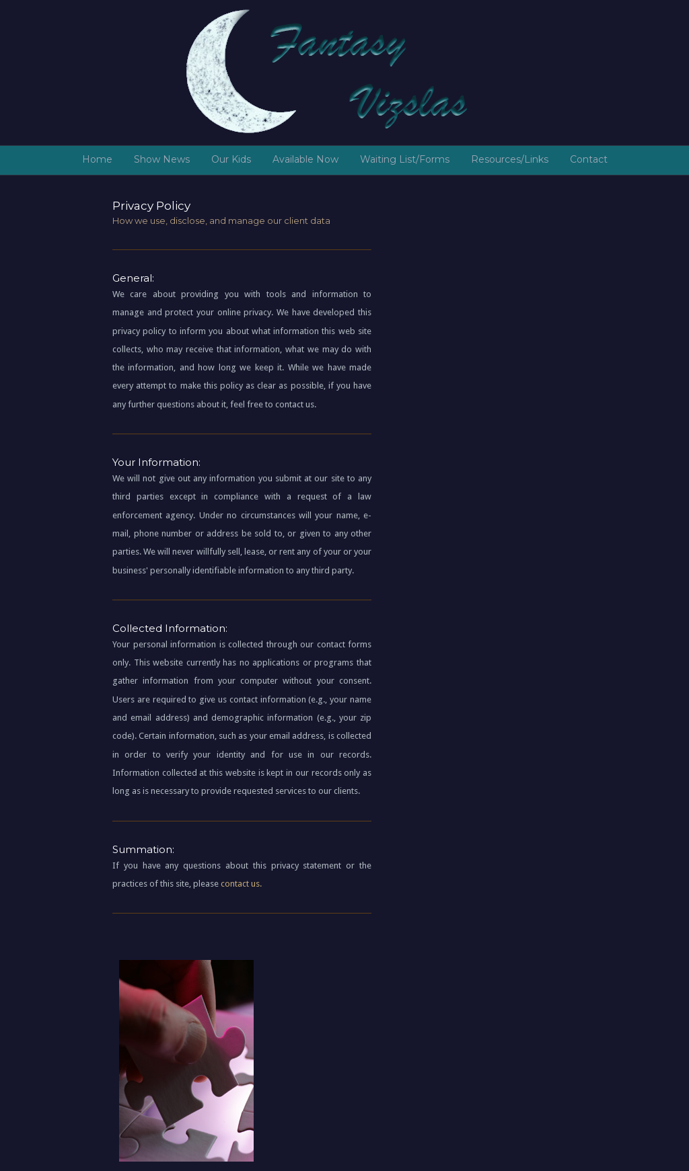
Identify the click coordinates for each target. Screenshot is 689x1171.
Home (97, 159)
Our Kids (231, 159)
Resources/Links (509, 159)
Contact (589, 159)
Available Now (305, 159)
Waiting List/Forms (404, 159)
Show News (162, 159)
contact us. (241, 884)
